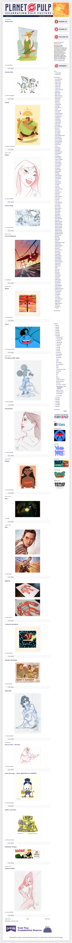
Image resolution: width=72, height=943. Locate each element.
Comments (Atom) (14, 921)
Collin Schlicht (58, 122)
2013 (56, 401)
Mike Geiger (57, 237)
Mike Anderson (58, 235)
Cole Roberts (58, 119)
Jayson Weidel (58, 72)
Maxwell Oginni (58, 223)
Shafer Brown (58, 279)
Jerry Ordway (58, 181)
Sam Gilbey (57, 272)
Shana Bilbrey (58, 281)
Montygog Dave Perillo (59, 242)
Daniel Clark (57, 123)
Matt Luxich (57, 220)
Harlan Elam (57, 150)
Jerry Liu (57, 180)
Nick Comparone (58, 249)
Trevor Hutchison (58, 298)
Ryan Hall (57, 270)
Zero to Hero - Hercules (12, 744)
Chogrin (56, 108)
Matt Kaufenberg (58, 218)
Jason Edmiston (58, 163)
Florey (56, 145)
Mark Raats (57, 212)
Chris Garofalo (58, 110)
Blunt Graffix (57, 98)
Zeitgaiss (57, 307)
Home (28, 918)
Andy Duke (57, 91)
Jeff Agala (57, 172)
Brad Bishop (57, 99)
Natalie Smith (58, 243)
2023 (56, 325)
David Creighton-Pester (60, 135)
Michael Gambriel (58, 227)
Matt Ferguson (58, 217)
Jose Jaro (57, 190)
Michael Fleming (58, 226)
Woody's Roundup (11, 660)
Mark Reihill (57, 214)
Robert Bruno (58, 264)
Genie (7, 324)
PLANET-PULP (58, 43)
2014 (56, 399)
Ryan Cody (57, 269)
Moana (7, 461)
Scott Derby (57, 276)
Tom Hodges (57, 294)
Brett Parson (57, 102)
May (57, 349)
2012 (56, 402)
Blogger (61, 937)
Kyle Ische (57, 200)
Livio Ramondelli (58, 202)
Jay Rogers (57, 168)
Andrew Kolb (57, 74)
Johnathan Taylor (58, 189)
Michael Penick (58, 229)
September (58, 342)
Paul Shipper (57, 254)
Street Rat (8, 691)
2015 (56, 397)
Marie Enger (57, 209)
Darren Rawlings (58, 126)
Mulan (7, 155)
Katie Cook (57, 194)
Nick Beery (57, 248)
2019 (56, 330)
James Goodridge (58, 159)
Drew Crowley (58, 144)
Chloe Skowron (58, 107)
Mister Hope (57, 239)
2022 (56, 327)
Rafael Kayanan (58, 255)
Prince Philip (9, 205)
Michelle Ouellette (59, 232)
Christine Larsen (58, 114)
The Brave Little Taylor (12, 358)
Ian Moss (57, 154)
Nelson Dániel (58, 246)
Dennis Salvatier (58, 140)
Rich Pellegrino (58, 258)
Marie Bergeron (58, 208)
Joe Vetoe (57, 186)
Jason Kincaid (58, 165)
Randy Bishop (58, 257)
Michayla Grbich (58, 230)
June (57, 347)
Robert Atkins (58, 263)
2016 (56, 335)
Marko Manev (58, 215)
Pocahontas (9, 408)
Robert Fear (57, 266)
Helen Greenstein (58, 151)
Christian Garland (58, 113)
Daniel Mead (57, 125)
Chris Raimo (57, 111)
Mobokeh (57, 240)
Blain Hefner (57, 94)
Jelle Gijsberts (58, 177)
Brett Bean (57, 101)
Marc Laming (57, 206)
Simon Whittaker (58, 285)
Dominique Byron (58, 141)
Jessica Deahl (58, 183)
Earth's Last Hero (10, 810)
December (58, 337)
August (58, 344)
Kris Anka (57, 199)
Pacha (7, 102)
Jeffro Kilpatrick (58, 175)
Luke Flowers (58, 203)
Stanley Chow (58, 286)
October (58, 340)
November (58, 338)
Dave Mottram (58, 131)
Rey (6, 527)
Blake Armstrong (58, 95)
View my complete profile (59, 60)
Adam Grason (58, 82)
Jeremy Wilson (58, 178)
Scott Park (57, 278)
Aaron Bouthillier (58, 79)
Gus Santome (58, 148)
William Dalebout (58, 303)
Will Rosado (57, 301)
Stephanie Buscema (59, 288)
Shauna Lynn (58, 283)
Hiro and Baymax (10, 236)
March (57, 352)
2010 (56, 406)
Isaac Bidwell (58, 156)
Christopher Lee (58, 116)
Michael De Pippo (58, 224)
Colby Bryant (58, 117)
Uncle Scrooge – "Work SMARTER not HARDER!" (21, 773)
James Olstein (58, 162)
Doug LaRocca (58, 142)
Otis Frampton (58, 252)
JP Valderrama (58, 192)
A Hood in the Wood (11, 624)
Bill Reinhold (57, 92)
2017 (56, 334)
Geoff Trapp (57, 147)
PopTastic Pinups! (11, 847)
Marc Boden (57, 205)
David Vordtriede (58, 138)
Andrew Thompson (59, 89)
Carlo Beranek (58, 104)
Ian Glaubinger (58, 153)
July (57, 345)
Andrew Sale (57, 88)
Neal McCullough (58, 245)
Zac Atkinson (58, 306)
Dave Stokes (57, 132)
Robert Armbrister (59, 261)
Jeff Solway (57, 174)
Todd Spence (58, 292)
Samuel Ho (57, 273)
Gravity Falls (9, 72)
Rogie (56, 267)
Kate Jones (57, 193)
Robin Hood (9, 21)
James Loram (58, 160)
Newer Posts (7, 918)
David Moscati (58, 137)
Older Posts (47, 918)
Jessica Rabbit (10, 868)
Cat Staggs (57, 105)
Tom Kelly (57, 295)
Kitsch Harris (58, 197)
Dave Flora (57, 128)
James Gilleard (58, 157)
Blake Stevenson (58, 97)
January (58, 395)
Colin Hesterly (58, 120)
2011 (56, 404)
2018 (56, 332)
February (58, 354)
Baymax (7, 581)
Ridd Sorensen (58, 260)
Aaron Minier (57, 80)
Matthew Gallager (58, 221)
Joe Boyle (57, 184)
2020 (56, 328)
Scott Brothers (58, 275)
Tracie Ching (57, 297)
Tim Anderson (58, 291)
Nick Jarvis (57, 251)
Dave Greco (57, 129)
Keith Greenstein (58, 196)
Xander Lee (57, 304)
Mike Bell (57, 236)
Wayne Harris (58, 300)
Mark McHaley (58, 211)
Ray (6, 498)
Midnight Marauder (59, 233)
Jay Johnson (57, 166)
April (57, 350)
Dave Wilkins (57, 134)
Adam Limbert (58, 83)
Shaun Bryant (58, 282)
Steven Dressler (58, 289)
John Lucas (57, 187)
